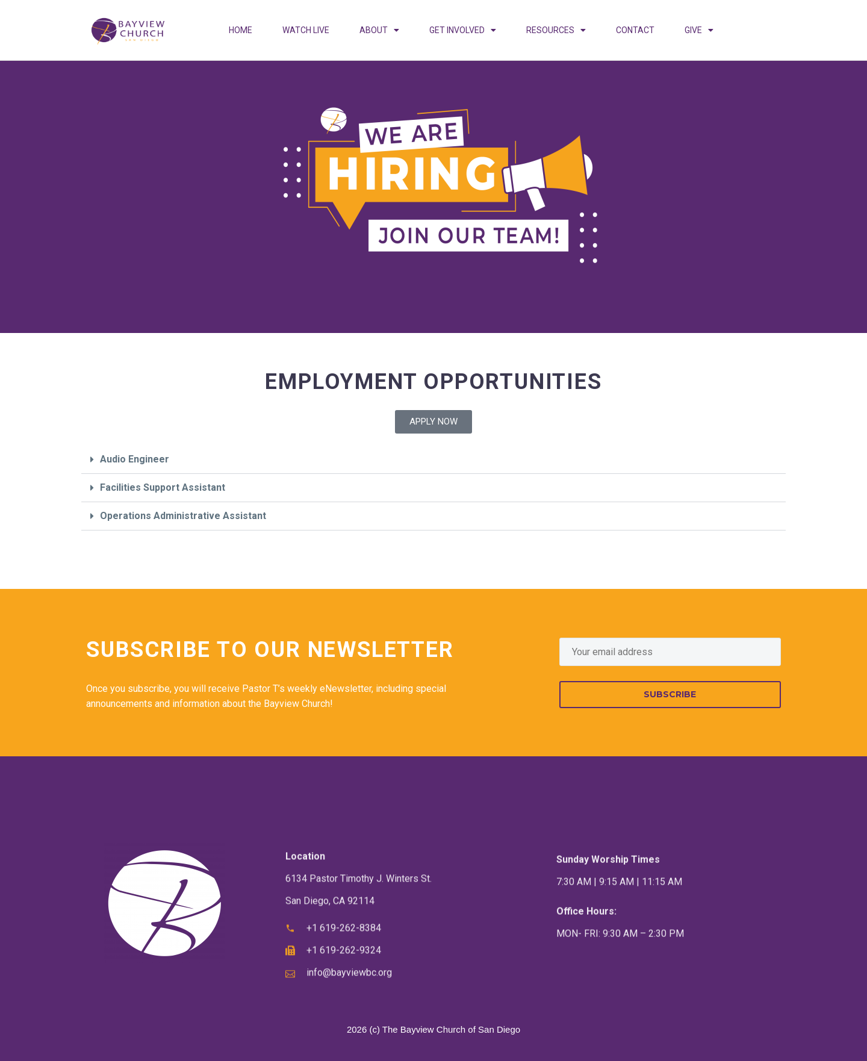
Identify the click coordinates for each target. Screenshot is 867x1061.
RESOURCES (556, 30)
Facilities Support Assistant (162, 487)
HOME (240, 30)
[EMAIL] (670, 652)
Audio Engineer (134, 459)
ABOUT (379, 30)
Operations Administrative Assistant (183, 515)
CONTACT (635, 30)
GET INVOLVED (462, 30)
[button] (433, 460)
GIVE (699, 30)
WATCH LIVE (305, 30)
